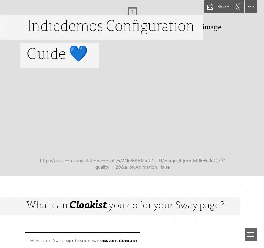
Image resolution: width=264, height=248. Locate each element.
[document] (132, 124)
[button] (218, 6)
